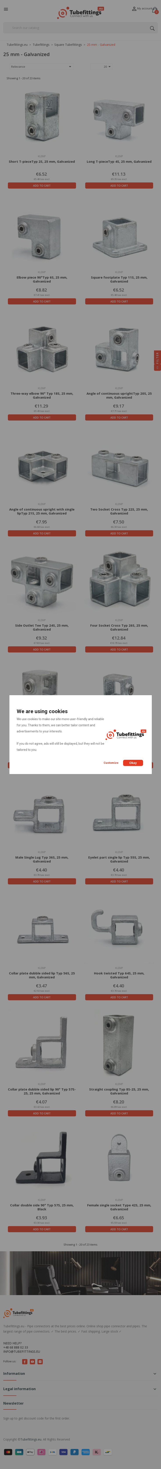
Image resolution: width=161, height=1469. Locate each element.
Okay (133, 763)
